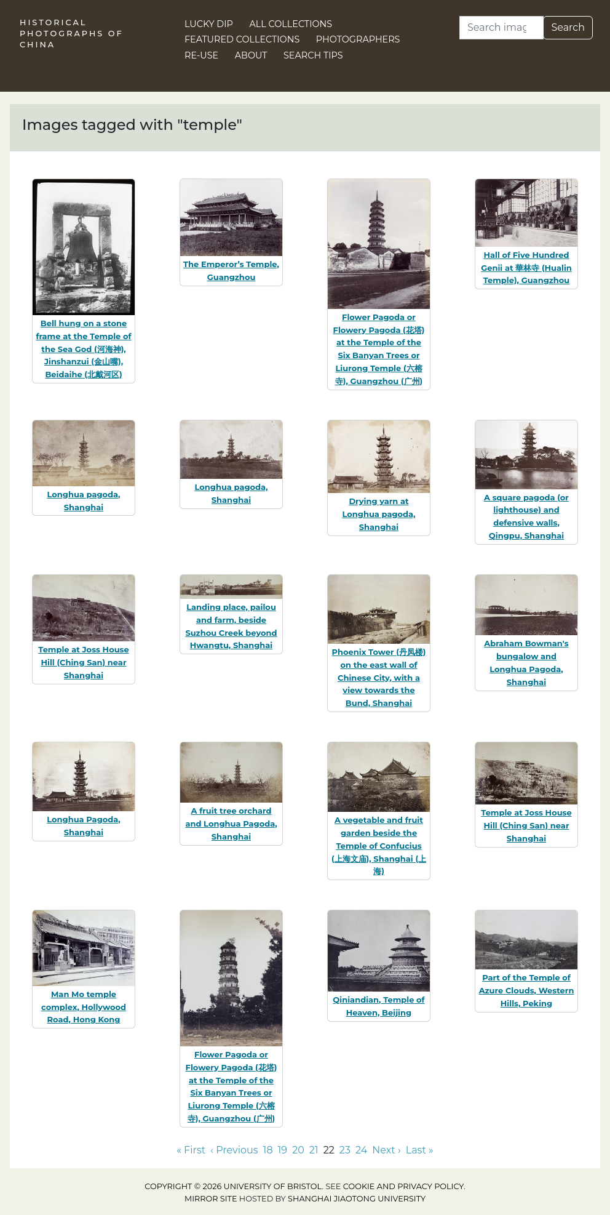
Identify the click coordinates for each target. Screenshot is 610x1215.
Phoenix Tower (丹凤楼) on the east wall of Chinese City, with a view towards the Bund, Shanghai (379, 677)
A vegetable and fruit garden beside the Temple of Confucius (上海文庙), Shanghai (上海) (378, 845)
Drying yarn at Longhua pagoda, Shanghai (378, 514)
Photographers (358, 39)
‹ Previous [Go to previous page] (234, 1150)
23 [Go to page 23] (345, 1150)
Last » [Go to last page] (420, 1150)
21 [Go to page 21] (314, 1150)
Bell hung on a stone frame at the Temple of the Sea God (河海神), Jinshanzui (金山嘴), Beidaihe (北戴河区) (83, 348)
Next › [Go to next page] (386, 1150)
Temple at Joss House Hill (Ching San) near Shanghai (83, 662)
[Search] (501, 27)
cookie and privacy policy (403, 1186)
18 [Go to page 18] (268, 1150)
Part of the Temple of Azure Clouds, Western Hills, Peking (526, 990)
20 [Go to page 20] (298, 1150)
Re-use (201, 55)
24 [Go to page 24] (361, 1150)
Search (568, 27)
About (251, 55)
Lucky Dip (208, 24)
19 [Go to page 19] (283, 1150)
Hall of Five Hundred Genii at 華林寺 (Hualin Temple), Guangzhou (526, 268)
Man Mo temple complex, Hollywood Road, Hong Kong (83, 1007)
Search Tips (313, 55)
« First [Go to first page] (190, 1150)
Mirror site (210, 1198)
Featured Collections (241, 39)
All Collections (291, 24)
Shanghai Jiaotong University (357, 1198)
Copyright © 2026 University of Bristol (233, 1186)
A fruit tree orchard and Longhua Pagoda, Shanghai (231, 823)
